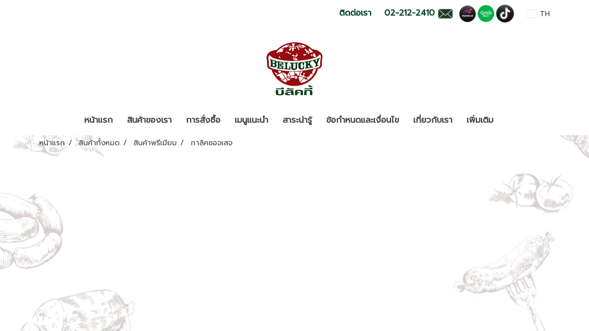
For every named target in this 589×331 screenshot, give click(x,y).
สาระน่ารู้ (297, 120)
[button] (508, 120)
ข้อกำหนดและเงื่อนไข (362, 120)
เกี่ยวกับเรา (432, 120)
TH (538, 13)
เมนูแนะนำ (251, 120)
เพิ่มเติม (480, 120)
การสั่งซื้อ (203, 120)
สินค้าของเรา (149, 120)
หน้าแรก (98, 120)
